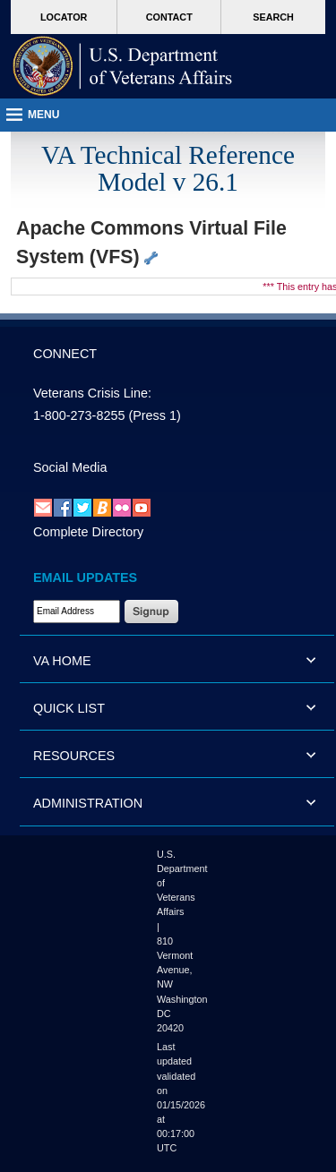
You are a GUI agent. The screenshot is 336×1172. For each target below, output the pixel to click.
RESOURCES (74, 756)
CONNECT (65, 353)
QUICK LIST (69, 708)
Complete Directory (88, 532)
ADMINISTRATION (87, 803)
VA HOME (62, 661)
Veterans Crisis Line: (92, 393)
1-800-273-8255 (79, 415)
